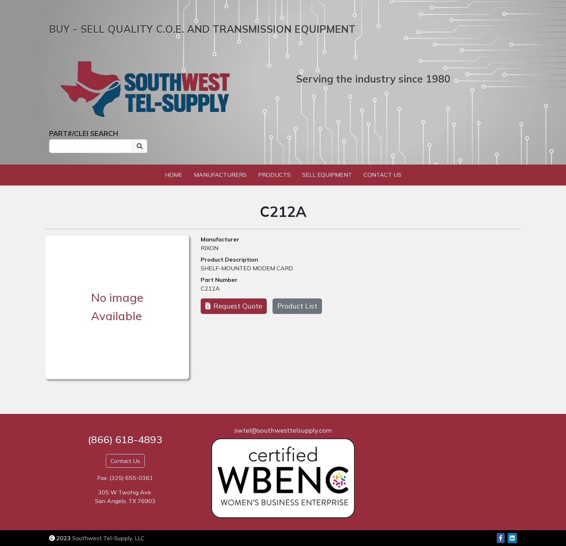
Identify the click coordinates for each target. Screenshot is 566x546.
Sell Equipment (327, 174)
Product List (297, 306)
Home (173, 174)
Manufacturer (220, 239)
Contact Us (382, 174)
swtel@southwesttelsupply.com (283, 430)
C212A (210, 288)
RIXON (209, 248)
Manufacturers (220, 174)
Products (274, 174)
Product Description (229, 259)
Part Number (219, 279)
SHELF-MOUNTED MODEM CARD (247, 268)
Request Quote (233, 306)
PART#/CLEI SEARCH (83, 133)
